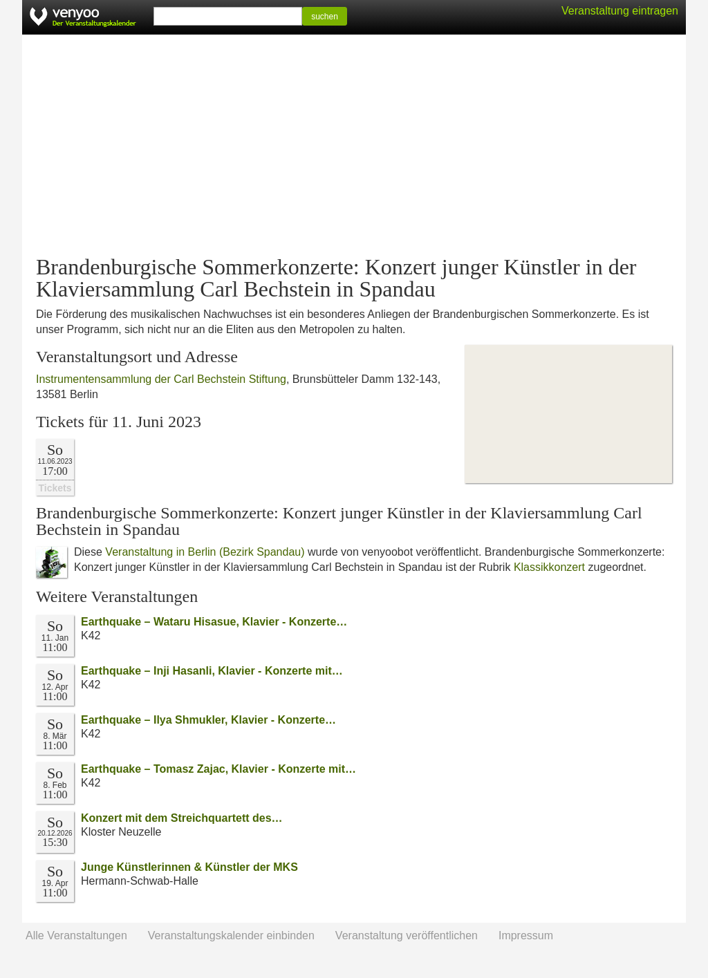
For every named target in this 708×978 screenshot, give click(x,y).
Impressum (526, 935)
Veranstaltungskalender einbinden (231, 935)
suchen (324, 16)
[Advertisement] (354, 145)
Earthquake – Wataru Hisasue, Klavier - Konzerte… (214, 622)
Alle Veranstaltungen (76, 935)
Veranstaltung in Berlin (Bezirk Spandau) (204, 552)
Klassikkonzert (549, 567)
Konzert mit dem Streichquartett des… (182, 818)
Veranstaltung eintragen (619, 11)
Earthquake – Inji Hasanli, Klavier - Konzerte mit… (212, 671)
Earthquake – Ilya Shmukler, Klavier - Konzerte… (208, 720)
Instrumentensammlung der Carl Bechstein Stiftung (161, 379)
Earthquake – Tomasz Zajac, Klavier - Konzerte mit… (218, 769)
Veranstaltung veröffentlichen (406, 935)
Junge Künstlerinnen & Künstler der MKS (189, 867)
